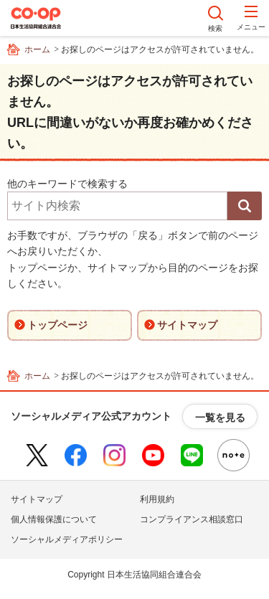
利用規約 (157, 499)
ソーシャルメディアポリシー (67, 539)
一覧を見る (220, 417)
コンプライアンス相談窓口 (191, 519)
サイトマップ (36, 499)
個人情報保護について (54, 519)
